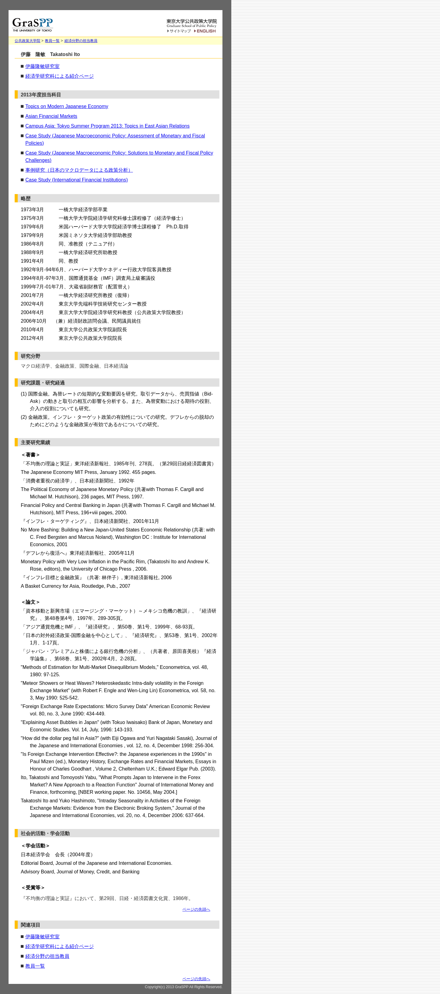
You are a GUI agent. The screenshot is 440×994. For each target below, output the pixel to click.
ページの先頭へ (196, 909)
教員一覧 (52, 41)
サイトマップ (179, 31)
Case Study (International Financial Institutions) (76, 179)
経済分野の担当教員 (80, 41)
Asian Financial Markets (51, 116)
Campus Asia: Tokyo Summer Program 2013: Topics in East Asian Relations (107, 126)
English (205, 31)
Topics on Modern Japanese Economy (66, 106)
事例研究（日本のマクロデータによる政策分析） (79, 170)
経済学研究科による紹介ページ (59, 76)
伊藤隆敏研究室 (42, 66)
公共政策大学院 (27, 41)
